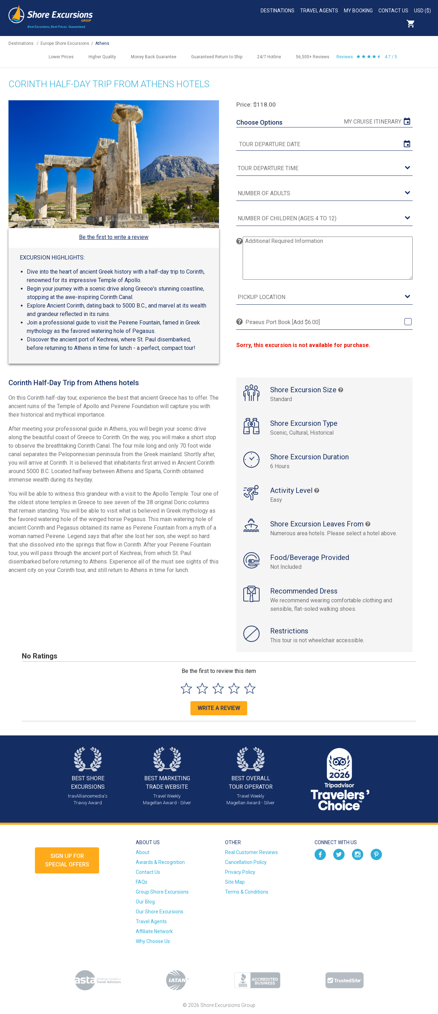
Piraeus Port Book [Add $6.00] (282, 322)
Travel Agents (319, 10)
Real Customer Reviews (251, 852)
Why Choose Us (153, 941)
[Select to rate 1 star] (186, 688)
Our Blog (145, 902)
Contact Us (393, 10)
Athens (102, 43)
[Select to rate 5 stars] (250, 688)
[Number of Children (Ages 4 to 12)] (324, 218)
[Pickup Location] (324, 297)
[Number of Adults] (324, 193)
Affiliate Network (154, 931)
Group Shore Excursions (162, 892)
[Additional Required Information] (328, 258)
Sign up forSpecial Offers (67, 860)
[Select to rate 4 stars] (234, 688)
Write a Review (218, 708)
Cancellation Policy (246, 862)
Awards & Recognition (160, 862)
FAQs (141, 882)
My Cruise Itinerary (372, 121)
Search (426, 24)
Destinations (277, 10)
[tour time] (324, 168)
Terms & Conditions (246, 892)
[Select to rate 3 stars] (218, 688)
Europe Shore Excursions (65, 43)
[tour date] (324, 144)
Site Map (235, 882)
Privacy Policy (240, 872)
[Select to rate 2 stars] (202, 688)
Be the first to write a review (113, 237)
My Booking (358, 10)
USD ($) (422, 10)
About (143, 852)
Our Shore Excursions (159, 911)
